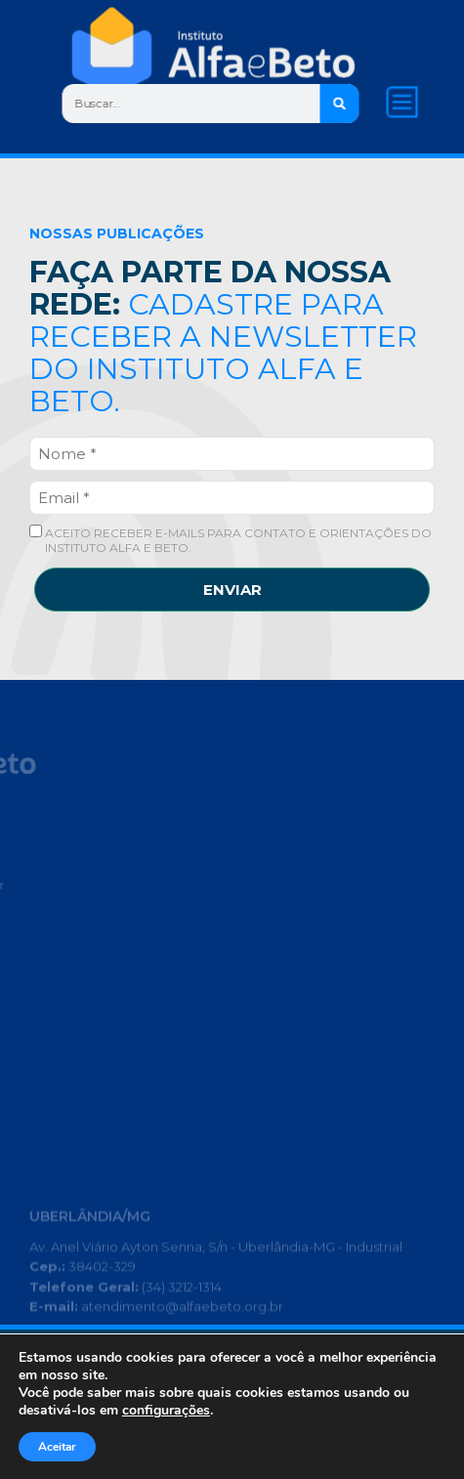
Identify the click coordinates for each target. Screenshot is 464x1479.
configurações (166, 1410)
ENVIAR (232, 589)
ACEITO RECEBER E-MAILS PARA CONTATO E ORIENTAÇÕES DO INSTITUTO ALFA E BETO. (230, 540)
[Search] (339, 103)
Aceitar (57, 1447)
